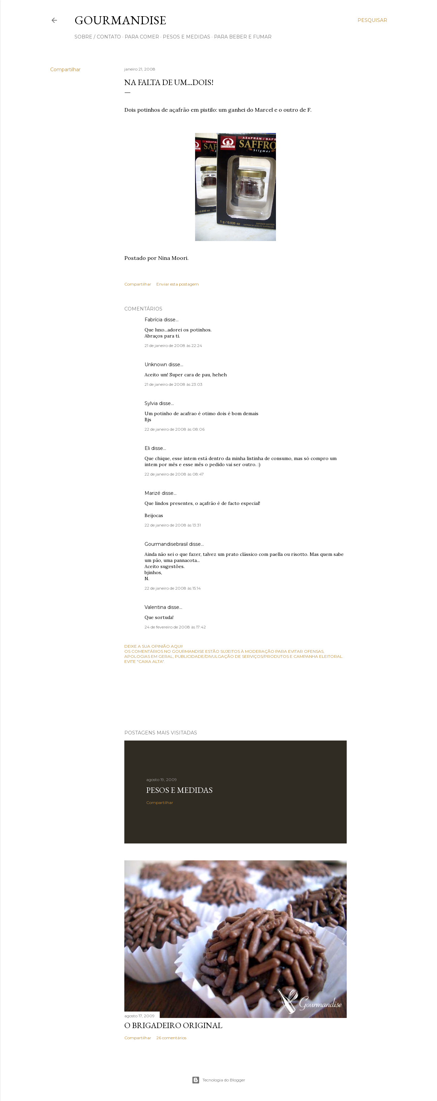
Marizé (152, 493)
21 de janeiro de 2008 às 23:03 (173, 384)
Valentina (155, 607)
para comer (142, 37)
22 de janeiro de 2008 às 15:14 (173, 588)
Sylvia (151, 403)
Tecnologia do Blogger (218, 1080)
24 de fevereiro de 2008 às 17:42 (175, 626)
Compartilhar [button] (65, 69)
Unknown (156, 364)
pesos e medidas (186, 37)
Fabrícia (153, 320)
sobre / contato (97, 37)
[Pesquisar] (372, 20)
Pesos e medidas (179, 790)
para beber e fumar (243, 37)
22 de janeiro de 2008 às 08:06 (175, 429)
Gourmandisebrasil (166, 544)
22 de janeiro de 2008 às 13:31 (173, 525)
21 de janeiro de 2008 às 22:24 (173, 345)
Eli (147, 448)
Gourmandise (120, 20)
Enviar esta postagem (177, 284)
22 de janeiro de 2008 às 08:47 (174, 474)
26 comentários (171, 1037)
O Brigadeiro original (173, 1025)
